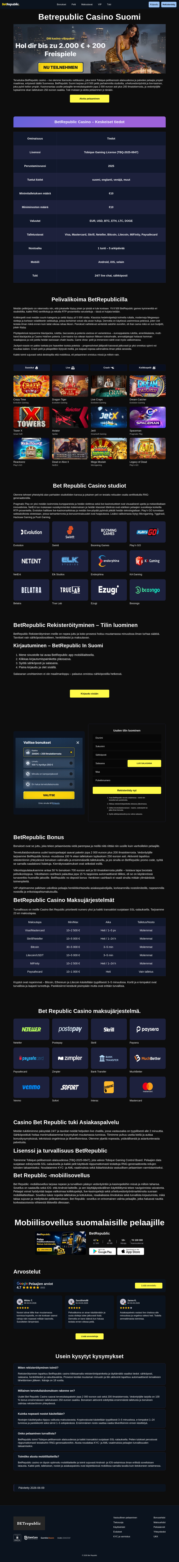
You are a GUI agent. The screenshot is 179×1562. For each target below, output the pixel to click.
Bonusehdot (159, 1517)
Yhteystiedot (159, 1532)
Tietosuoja (118, 1522)
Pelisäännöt (159, 1527)
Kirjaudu (154, 4)
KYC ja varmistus (121, 1536)
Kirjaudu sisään (89, 693)
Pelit (74, 4)
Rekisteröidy (168, 4)
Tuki (109, 4)
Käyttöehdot (119, 1527)
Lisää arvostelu (148, 1285)
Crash (108, 367)
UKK (155, 1536)
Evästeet (117, 1532)
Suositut (31, 367)
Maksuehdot (159, 1522)
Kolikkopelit (147, 367)
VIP (100, 4)
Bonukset (61, 4)
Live (70, 367)
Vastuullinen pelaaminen (125, 1517)
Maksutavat (87, 4)
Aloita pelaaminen (89, 98)
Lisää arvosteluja (89, 1336)
